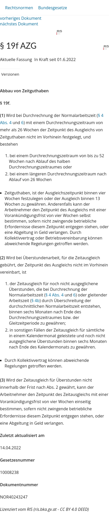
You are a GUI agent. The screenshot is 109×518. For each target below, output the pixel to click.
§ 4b (35, 300)
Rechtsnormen (19, 8)
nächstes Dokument (19, 24)
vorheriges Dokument (20, 18)
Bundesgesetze (52, 8)
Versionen (10, 74)
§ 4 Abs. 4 (55, 295)
